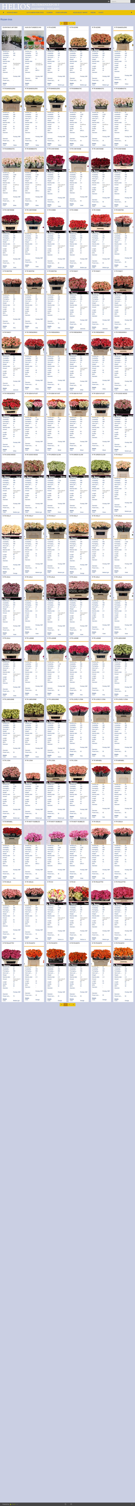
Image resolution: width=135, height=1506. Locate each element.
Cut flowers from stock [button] (35, 12)
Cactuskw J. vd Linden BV (61, 64)
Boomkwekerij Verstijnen (39, 64)
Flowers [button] (50, 12)
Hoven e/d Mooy (12, 12)
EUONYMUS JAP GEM (32, 27)
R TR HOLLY (96, 699)
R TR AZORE (74, 27)
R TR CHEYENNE (75, 210)
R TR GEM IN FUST (53, 577)
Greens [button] (93, 12)
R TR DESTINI (97, 332)
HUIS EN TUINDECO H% (55, 27)
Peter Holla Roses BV (83, 64)
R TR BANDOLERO (53, 88)
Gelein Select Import (80, 12)
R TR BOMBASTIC (53, 150)
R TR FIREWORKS (98, 454)
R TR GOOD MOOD (53, 638)
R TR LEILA (51, 821)
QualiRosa (60, 185)
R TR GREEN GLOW (31, 699)
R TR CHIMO (29, 332)
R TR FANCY (96, 393)
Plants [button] (101, 12)
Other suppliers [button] (61, 12)
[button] (131, 1)
